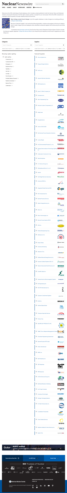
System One (40, 433)
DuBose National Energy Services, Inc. (46, 257)
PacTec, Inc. (40, 70)
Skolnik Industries (41, 158)
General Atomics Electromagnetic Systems (47, 279)
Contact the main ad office (25, 31)
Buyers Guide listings (17, 20)
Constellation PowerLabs (43, 411)
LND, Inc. (39, 225)
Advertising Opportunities (37, 479)
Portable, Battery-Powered (11, 78)
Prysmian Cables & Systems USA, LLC (45, 261)
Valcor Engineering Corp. (43, 99)
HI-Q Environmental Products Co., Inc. (46, 144)
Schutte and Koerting (42, 246)
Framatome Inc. (41, 95)
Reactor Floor (9, 83)
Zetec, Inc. (40, 209)
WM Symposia (41, 371)
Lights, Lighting (8, 57)
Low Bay (7, 73)
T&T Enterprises (41, 364)
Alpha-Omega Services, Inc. (43, 203)
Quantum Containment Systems (44, 295)
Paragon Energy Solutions (43, 64)
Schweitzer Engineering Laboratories (45, 336)
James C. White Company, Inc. (44, 91)
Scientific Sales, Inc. (42, 271)
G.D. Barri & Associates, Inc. (43, 403)
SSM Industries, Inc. (42, 84)
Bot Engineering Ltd (42, 283)
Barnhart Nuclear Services (43, 198)
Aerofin (39, 172)
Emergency (8, 64)
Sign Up (15, 7)
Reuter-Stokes (41, 242)
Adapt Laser (40, 112)
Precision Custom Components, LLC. (45, 105)
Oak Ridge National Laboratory (44, 176)
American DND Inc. (42, 181)
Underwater (8, 85)
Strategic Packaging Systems (44, 398)
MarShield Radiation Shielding (44, 383)
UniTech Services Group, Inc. (44, 376)
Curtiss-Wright (41, 140)
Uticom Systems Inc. (42, 57)
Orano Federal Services (43, 419)
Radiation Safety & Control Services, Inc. (46, 427)
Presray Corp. (40, 318)
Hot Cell (7, 71)
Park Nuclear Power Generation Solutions (46, 133)
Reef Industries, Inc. (42, 358)
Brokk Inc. (40, 301)
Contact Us (34, 481)
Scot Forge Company (42, 389)
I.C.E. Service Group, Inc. (43, 163)
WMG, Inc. (40, 352)
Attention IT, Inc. (41, 251)
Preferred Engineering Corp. (44, 230)
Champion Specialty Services (44, 313)
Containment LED (9, 61)
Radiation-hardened (10, 80)
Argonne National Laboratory (44, 78)
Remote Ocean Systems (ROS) (44, 220)
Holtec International (42, 346)
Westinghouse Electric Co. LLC (44, 168)
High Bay (8, 68)
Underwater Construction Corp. (44, 154)
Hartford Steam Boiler (42, 305)
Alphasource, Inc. (41, 234)
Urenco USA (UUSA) (42, 126)
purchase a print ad (24, 29)
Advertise (29, 7)
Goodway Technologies (43, 394)
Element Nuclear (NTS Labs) (44, 341)
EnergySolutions (41, 120)
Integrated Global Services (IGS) (44, 188)
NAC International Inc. (42, 193)
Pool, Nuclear (8, 76)
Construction (8, 59)
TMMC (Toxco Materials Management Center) (47, 331)
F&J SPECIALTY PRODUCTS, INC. (45, 323)
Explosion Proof (9, 66)
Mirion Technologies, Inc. (43, 215)
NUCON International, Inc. (43, 287)
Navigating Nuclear (49, 479)
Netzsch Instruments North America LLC (46, 265)
